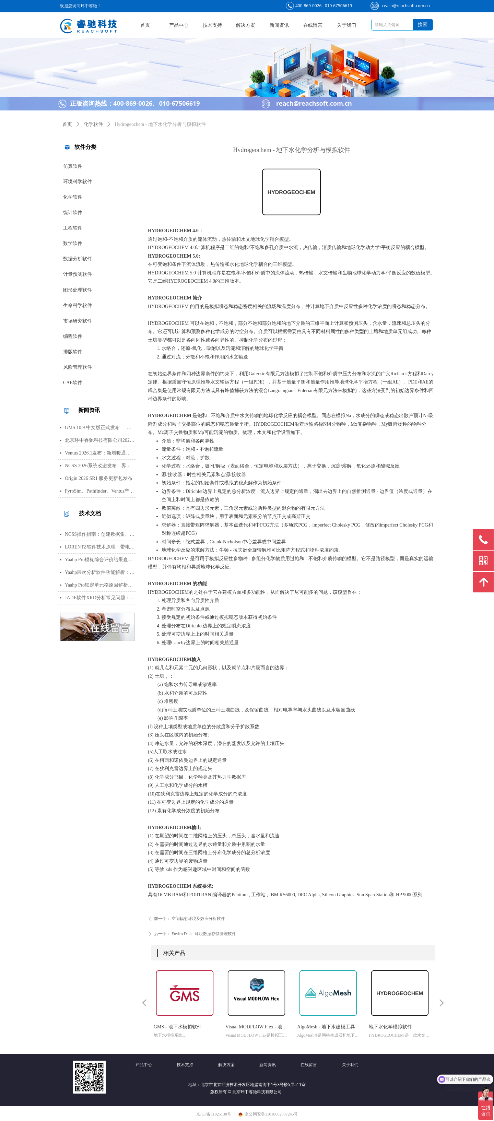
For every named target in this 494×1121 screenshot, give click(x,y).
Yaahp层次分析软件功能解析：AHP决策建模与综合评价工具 (100, 572)
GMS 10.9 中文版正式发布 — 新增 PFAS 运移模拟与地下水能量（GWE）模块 (100, 427)
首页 (67, 124)
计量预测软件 (77, 274)
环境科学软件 (77, 181)
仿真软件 (72, 166)
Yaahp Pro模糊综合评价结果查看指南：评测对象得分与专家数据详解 (100, 559)
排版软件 (72, 351)
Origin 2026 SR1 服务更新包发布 (98, 478)
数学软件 (72, 243)
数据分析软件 (77, 258)
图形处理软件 (77, 290)
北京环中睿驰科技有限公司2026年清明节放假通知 (100, 440)
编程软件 (72, 336)
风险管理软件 (77, 367)
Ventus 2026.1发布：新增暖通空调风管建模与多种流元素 (100, 453)
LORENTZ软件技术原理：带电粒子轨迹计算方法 (100, 547)
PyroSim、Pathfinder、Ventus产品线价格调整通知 (100, 491)
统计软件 (72, 212)
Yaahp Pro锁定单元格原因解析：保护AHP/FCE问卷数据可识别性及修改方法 (100, 585)
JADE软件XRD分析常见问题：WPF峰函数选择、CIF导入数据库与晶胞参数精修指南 (100, 597)
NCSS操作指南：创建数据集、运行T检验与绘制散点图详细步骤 (100, 534)
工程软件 (72, 228)
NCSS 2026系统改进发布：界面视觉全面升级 (100, 465)
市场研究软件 (77, 320)
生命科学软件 (77, 305)
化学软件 (72, 197)
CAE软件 (72, 382)
